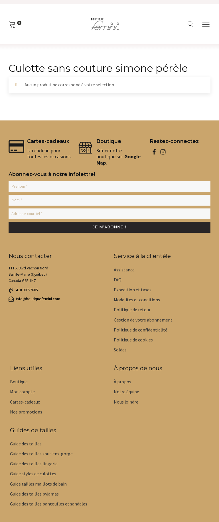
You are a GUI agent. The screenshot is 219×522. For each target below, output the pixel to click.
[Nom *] (109, 199)
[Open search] (191, 24)
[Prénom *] (109, 186)
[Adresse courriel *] (109, 212)
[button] (23, 289)
